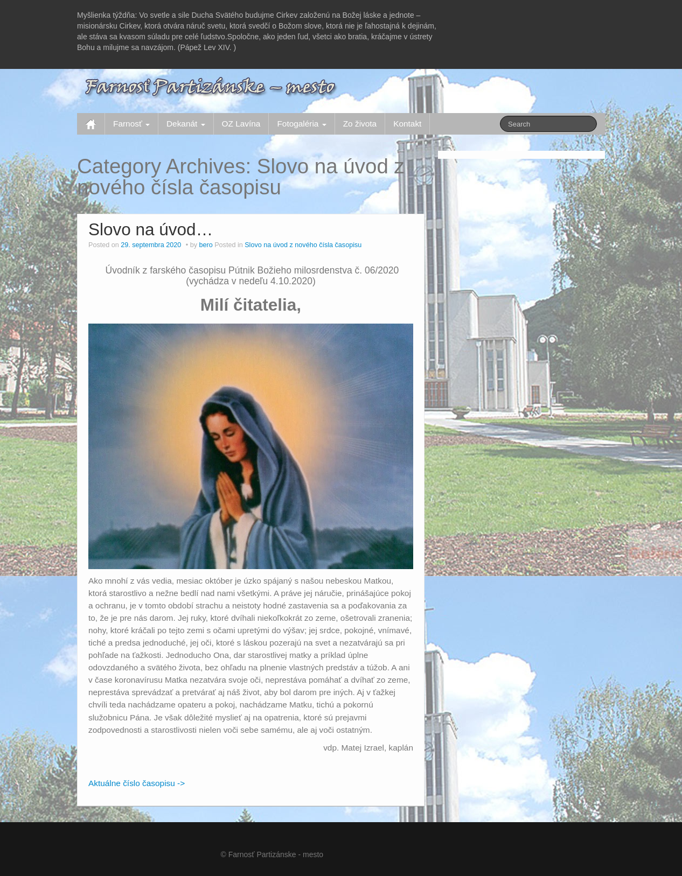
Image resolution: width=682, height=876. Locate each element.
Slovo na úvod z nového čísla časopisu (303, 245)
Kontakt (407, 123)
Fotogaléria (301, 123)
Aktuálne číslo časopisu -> (136, 783)
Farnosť (131, 123)
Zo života (360, 123)
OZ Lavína (241, 123)
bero (205, 245)
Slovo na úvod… (150, 229)
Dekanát (185, 123)
